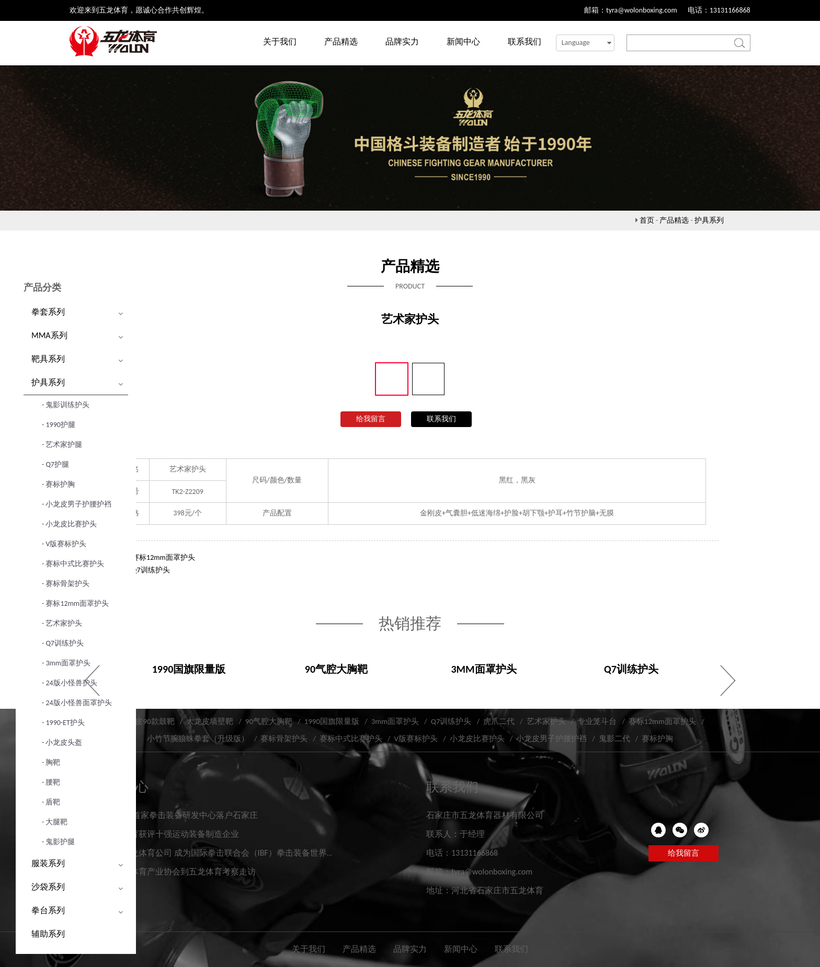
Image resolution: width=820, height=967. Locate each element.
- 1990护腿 (58, 424)
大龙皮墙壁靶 (209, 721)
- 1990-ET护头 (63, 722)
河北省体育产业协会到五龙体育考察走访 (180, 872)
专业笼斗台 (597, 721)
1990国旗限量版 (331, 721)
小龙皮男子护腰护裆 (551, 738)
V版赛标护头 (416, 738)
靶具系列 (48, 359)
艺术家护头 (546, 721)
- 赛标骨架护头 (65, 583)
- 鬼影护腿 (58, 841)
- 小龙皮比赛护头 (69, 524)
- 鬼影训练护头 (65, 404)
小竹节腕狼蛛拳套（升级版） (198, 738)
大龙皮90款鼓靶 (146, 721)
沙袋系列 (48, 887)
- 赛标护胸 (58, 484)
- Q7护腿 (55, 464)
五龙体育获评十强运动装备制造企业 (172, 834)
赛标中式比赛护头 (351, 738)
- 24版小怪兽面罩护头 (77, 702)
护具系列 (709, 220)
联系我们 (524, 42)
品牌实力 (402, 42)
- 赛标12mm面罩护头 (75, 603)
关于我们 (280, 42)
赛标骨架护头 (284, 738)
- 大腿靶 (54, 822)
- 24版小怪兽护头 (69, 682)
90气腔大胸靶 (268, 721)
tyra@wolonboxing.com (641, 10)
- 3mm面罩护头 (66, 663)
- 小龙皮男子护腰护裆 (76, 504)
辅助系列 (48, 934)
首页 (647, 220)
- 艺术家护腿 (62, 444)
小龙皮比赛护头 (477, 738)
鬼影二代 (614, 738)
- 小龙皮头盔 (62, 742)
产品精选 (341, 42)
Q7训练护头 (151, 570)
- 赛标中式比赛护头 (73, 563)
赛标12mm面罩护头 (163, 557)
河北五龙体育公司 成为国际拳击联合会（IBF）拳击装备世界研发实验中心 (241, 853)
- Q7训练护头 (63, 643)
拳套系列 (48, 312)
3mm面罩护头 (395, 721)
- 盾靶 (51, 802)
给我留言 (370, 419)
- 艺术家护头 (62, 623)
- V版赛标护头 (64, 543)
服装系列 (48, 863)
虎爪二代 (499, 721)
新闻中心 (463, 42)
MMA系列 (49, 335)
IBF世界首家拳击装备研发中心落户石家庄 (181, 815)
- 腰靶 (51, 782)
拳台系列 (48, 910)
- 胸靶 (51, 762)
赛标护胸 (657, 738)
